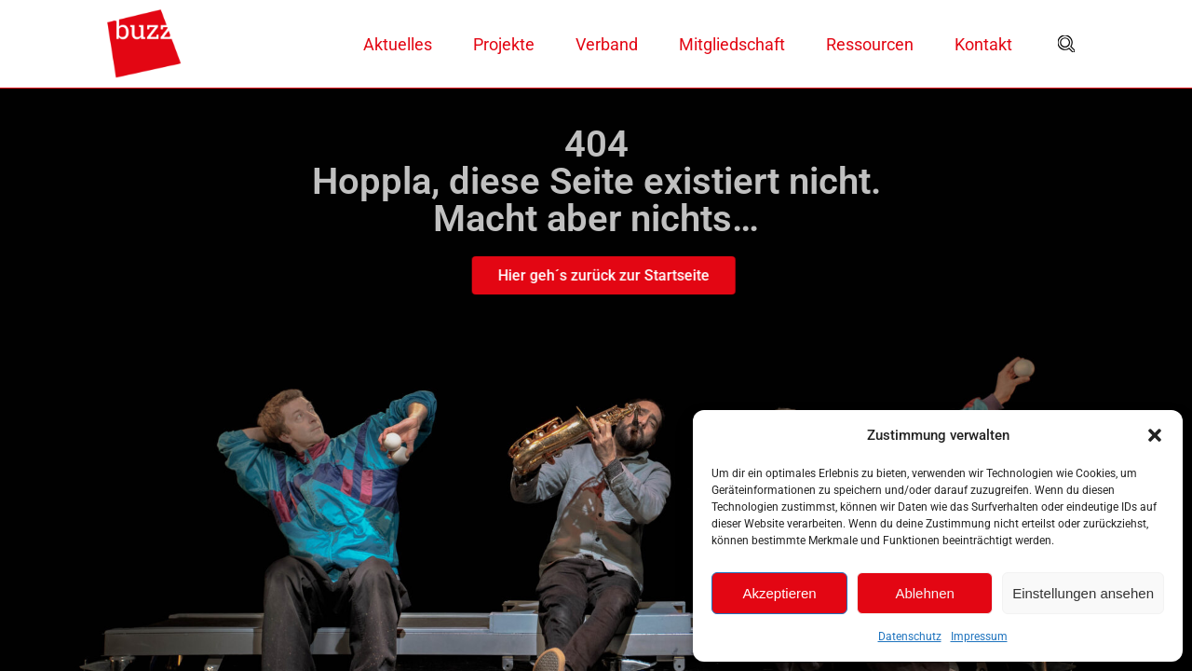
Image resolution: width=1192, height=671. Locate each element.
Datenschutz (909, 636)
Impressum (979, 636)
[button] (1154, 435)
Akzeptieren (779, 593)
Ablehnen (924, 593)
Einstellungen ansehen (1083, 593)
